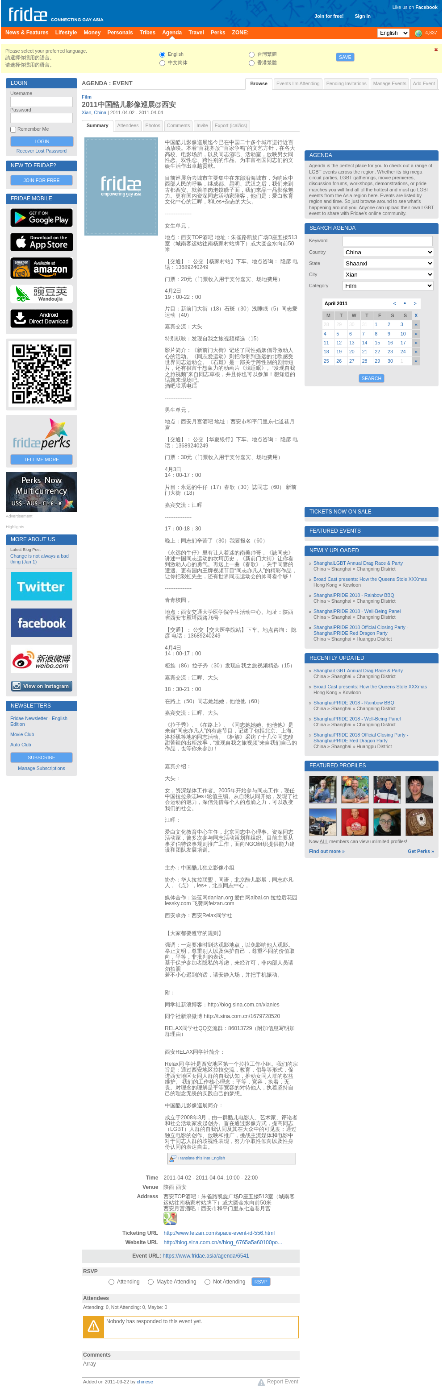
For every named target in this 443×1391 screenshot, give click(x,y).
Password (20, 109)
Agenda (94, 83)
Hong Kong (325, 585)
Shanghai (341, 568)
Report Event (278, 1382)
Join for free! (328, 16)
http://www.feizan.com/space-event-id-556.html (219, 1233)
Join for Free (41, 180)
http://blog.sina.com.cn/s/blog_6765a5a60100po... (222, 1242)
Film (87, 96)
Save (345, 57)
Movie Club (22, 734)
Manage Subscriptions (41, 768)
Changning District (376, 568)
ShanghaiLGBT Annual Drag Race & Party (358, 563)
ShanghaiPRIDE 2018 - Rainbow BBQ (353, 595)
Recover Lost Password (42, 150)
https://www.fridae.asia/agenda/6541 (206, 1256)
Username (21, 93)
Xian (86, 112)
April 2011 (336, 303)
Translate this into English (197, 1158)
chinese (145, 1381)
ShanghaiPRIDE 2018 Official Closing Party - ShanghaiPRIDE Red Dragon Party (360, 630)
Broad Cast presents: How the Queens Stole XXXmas (370, 579)
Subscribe (41, 757)
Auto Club (20, 744)
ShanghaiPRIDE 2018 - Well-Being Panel (357, 611)
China (100, 112)
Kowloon (352, 585)
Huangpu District (374, 639)
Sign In (363, 16)
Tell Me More (41, 459)
